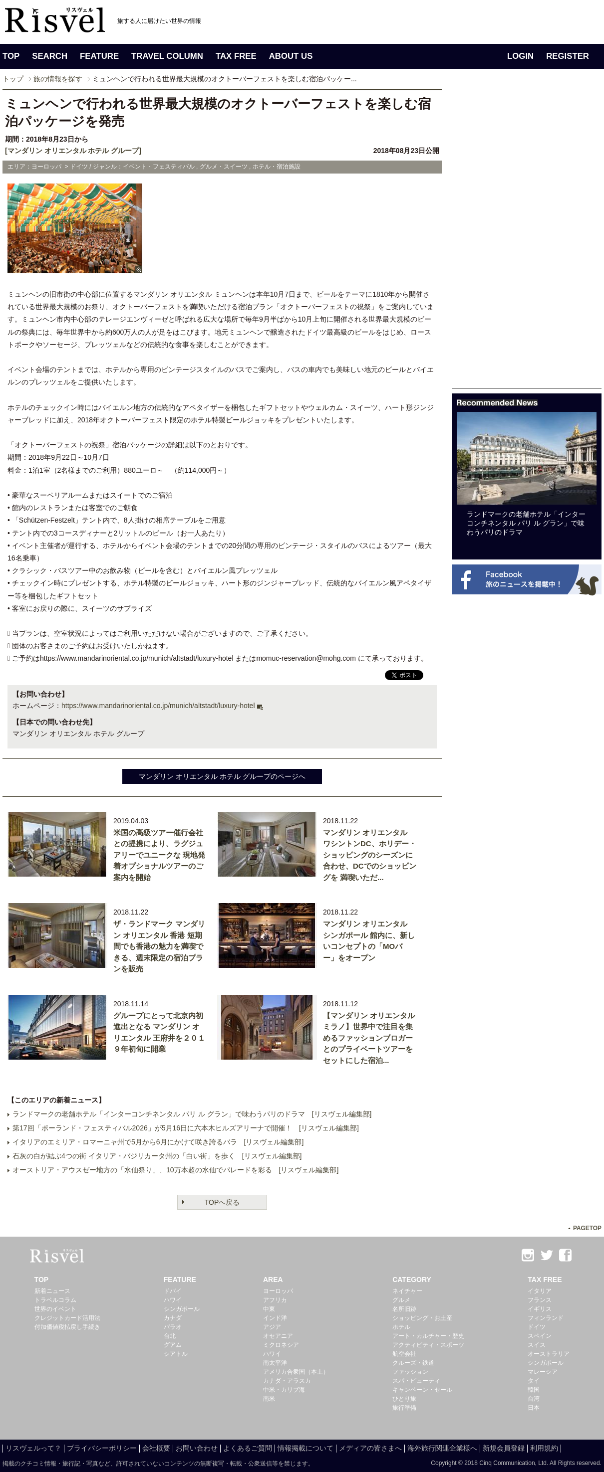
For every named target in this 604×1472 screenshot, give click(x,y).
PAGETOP (587, 1228)
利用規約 (544, 1448)
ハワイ (173, 1299)
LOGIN (520, 56)
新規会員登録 (504, 1448)
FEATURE (99, 56)
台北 (170, 1335)
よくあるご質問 (247, 1448)
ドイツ (537, 1326)
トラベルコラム (55, 1299)
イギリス (540, 1308)
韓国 (534, 1389)
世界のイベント (55, 1308)
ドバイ (173, 1291)
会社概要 (156, 1448)
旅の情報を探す (57, 79)
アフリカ (275, 1299)
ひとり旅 (404, 1398)
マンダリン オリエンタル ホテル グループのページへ (222, 776)
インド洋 (275, 1317)
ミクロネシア (281, 1344)
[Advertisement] (527, 238)
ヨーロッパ (278, 1291)
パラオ (173, 1326)
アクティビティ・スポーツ (428, 1344)
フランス (540, 1299)
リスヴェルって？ (33, 1448)
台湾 (534, 1398)
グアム (173, 1344)
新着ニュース (52, 1291)
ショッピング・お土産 (422, 1317)
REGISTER (567, 56)
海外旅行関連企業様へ (442, 1448)
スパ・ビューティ (416, 1380)
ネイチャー (407, 1291)
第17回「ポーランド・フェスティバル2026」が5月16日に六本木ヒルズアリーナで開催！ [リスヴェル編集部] (185, 1128)
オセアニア (278, 1335)
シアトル (176, 1353)
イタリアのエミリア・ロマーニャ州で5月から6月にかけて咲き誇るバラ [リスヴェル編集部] (157, 1142)
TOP (10, 56)
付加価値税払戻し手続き (67, 1326)
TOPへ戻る (222, 1202)
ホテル (401, 1326)
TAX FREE (236, 56)
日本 (534, 1407)
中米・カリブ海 (284, 1389)
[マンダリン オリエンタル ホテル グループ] (73, 151)
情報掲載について (305, 1448)
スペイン (540, 1335)
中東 (269, 1308)
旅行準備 (404, 1407)
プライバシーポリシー (102, 1448)
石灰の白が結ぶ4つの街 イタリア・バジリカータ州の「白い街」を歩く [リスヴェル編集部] (157, 1156)
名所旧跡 (404, 1308)
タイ (534, 1380)
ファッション (410, 1371)
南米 (269, 1398)
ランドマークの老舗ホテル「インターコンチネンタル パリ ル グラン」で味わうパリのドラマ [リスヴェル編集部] (191, 1114)
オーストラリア (549, 1353)
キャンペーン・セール (422, 1389)
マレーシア (543, 1371)
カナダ (173, 1317)
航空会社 (404, 1353)
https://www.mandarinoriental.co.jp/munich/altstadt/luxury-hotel (158, 706)
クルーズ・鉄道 (413, 1362)
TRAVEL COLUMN (167, 56)
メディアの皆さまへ (370, 1448)
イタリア (540, 1291)
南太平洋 (275, 1362)
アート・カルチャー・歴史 (428, 1335)
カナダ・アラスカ (287, 1380)
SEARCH (49, 56)
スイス (537, 1344)
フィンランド (546, 1317)
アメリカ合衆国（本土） (296, 1371)
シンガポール (182, 1308)
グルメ (401, 1299)
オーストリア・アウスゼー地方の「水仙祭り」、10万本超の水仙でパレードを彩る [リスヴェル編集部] (175, 1170)
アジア (272, 1326)
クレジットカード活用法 (67, 1317)
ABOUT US (291, 56)
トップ (12, 79)
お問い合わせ (197, 1448)
